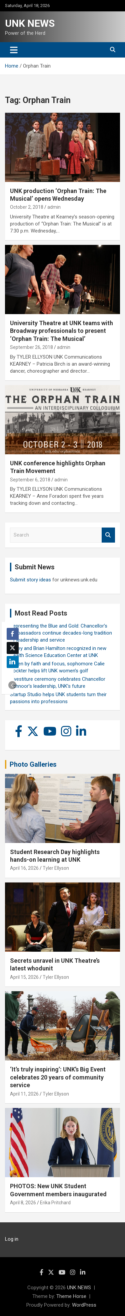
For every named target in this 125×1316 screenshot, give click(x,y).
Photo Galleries (33, 764)
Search (108, 535)
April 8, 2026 (23, 1202)
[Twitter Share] (13, 648)
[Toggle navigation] (14, 50)
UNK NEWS (30, 23)
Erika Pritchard (55, 1202)
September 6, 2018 (30, 479)
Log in (11, 1239)
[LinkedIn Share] (13, 662)
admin (54, 207)
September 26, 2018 (31, 347)
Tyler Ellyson (56, 868)
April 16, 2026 (24, 868)
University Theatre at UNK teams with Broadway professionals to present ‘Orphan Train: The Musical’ (61, 330)
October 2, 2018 (26, 207)
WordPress (84, 1305)
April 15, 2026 (24, 977)
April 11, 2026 (24, 1094)
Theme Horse (71, 1296)
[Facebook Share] (13, 634)
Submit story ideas (30, 580)
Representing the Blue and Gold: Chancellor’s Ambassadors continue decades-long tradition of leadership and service (61, 633)
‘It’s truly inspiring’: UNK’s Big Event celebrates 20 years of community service (58, 1077)
